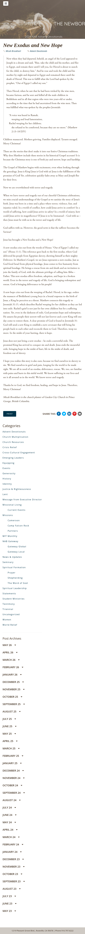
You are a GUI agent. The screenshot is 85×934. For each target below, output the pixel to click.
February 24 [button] (13, 844)
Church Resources (13, 442)
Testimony (9, 604)
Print (10, 413)
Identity (7, 483)
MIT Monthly (10, 536)
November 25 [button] (13, 689)
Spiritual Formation (14, 567)
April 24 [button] (10, 829)
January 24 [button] (12, 852)
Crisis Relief (10, 447)
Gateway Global (17, 546)
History (7, 478)
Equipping (8, 463)
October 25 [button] (12, 696)
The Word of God (18, 583)
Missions (8, 515)
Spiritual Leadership (15, 588)
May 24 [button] (9, 822)
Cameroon (14, 520)
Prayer (12, 572)
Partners (13, 530)
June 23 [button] (9, 903)
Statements (9, 593)
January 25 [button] (12, 763)
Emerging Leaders (13, 457)
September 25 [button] (14, 704)
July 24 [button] (9, 807)
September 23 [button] (14, 881)
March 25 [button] (11, 748)
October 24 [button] (12, 785)
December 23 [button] (13, 859)
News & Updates (12, 557)
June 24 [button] (9, 815)
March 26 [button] (11, 660)
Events (6, 468)
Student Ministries (14, 598)
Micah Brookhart (13, 51)
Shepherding (15, 577)
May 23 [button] (9, 911)
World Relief (10, 624)
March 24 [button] (11, 837)
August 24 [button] (12, 800)
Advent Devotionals (38, 51)
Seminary (8, 562)
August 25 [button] (12, 711)
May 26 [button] (9, 645)
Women (7, 619)
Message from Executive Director (22, 499)
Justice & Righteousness (17, 489)
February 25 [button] (13, 756)
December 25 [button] (13, 682)
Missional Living (12, 504)
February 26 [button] (13, 667)
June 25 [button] (9, 726)
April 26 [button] (10, 652)
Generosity (9, 473)
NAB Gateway (10, 541)
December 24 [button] (13, 770)
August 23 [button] (12, 888)
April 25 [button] (10, 741)
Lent (5, 494)
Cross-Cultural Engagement (19, 452)
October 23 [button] (12, 874)
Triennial (8, 609)
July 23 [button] (9, 896)
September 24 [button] (14, 792)
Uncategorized (11, 614)
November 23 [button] (13, 866)
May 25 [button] (9, 733)
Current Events (17, 510)
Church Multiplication (15, 436)
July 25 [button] (9, 719)
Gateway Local (16, 551)
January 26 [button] (12, 674)
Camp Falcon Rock (18, 525)
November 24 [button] (13, 778)
